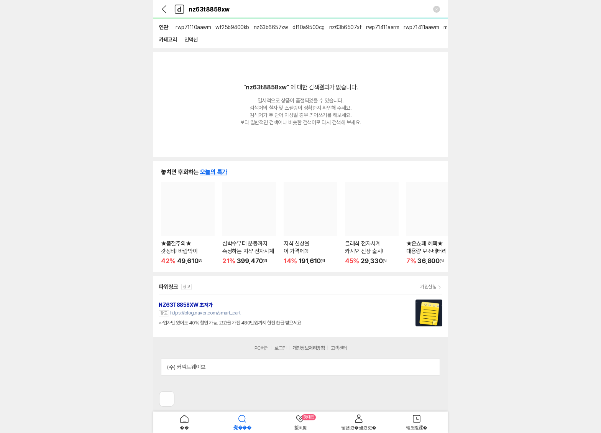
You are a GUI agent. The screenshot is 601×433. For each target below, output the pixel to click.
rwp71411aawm (421, 27)
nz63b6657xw (271, 27)
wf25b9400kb (232, 27)
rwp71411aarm (382, 27)
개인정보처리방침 (308, 348)
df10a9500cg (308, 27)
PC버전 (262, 348)
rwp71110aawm (193, 27)
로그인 (280, 348)
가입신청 (428, 287)
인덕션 (191, 39)
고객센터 (339, 348)
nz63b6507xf (345, 27)
